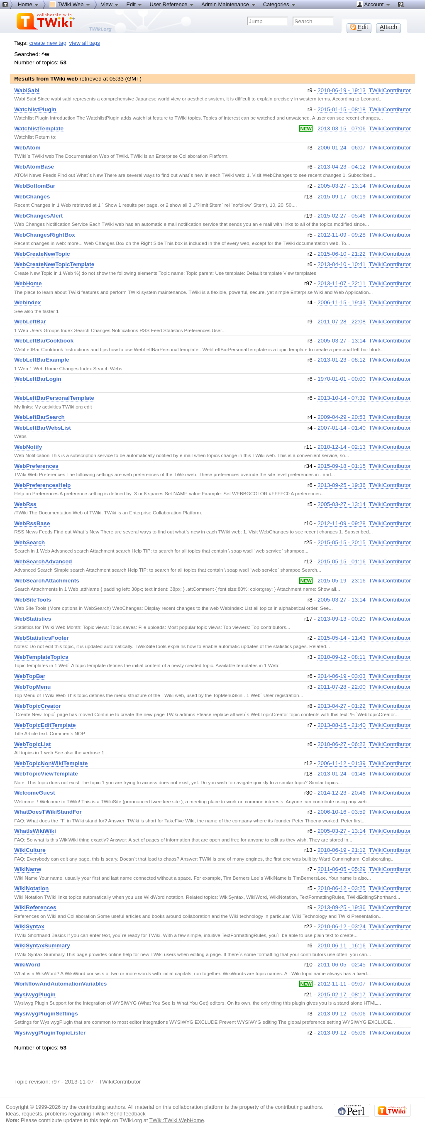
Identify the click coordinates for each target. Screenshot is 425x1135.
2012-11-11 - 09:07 (342, 984)
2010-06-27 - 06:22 (342, 744)
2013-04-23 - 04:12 (342, 167)
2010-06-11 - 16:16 (342, 945)
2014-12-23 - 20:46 (342, 793)
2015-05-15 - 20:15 (342, 542)
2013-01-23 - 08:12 (342, 360)
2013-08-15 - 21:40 (342, 725)
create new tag (47, 43)
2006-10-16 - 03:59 (342, 812)
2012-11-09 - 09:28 (342, 235)
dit (359, 27)
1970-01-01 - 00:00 (342, 379)
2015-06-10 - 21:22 (342, 254)
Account (374, 4)
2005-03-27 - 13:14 (342, 186)
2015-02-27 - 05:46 (342, 216)
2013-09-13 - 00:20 (342, 619)
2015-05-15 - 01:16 (342, 561)
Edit (134, 4)
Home (28, 4)
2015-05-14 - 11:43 (342, 638)
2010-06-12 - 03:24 (342, 926)
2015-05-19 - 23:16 (342, 580)
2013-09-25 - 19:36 (342, 485)
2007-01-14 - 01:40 (342, 428)
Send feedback (128, 1114)
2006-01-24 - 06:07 (342, 147)
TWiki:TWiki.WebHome (176, 1120)
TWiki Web (70, 4)
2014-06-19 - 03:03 (342, 676)
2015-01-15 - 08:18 (342, 109)
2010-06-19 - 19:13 (342, 90)
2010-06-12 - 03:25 (342, 888)
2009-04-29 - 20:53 (342, 417)
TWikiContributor (390, 90)
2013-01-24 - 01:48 (342, 774)
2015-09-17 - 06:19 (342, 196)
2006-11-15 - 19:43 (342, 302)
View (110, 4)
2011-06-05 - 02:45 (342, 964)
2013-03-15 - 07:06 (342, 128)
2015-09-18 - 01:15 (342, 466)
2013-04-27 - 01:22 (342, 706)
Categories (279, 4)
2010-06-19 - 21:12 (342, 850)
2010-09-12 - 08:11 (342, 657)
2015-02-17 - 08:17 (342, 994)
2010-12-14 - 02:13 (342, 447)
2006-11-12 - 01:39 (342, 763)
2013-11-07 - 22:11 (342, 283)
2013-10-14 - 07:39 (342, 398)
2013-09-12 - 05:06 (342, 1013)
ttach (389, 27)
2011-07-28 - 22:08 (342, 321)
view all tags (84, 43)
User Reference (172, 4)
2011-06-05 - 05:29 (342, 869)
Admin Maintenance (228, 4)
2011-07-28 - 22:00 (342, 687)
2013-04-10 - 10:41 (342, 264)
